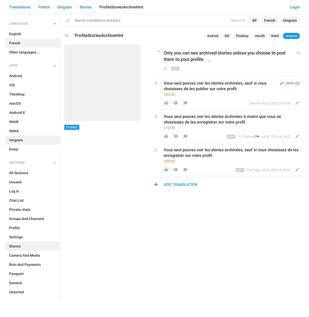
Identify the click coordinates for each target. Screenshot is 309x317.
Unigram (64, 7)
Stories (86, 7)
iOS (227, 36)
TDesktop (242, 36)
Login (295, 7)
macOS (260, 36)
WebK (275, 36)
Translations (20, 7)
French (44, 7)
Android (212, 36)
